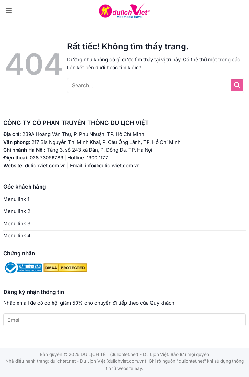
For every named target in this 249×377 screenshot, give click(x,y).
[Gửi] (237, 85)
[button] (8, 10)
